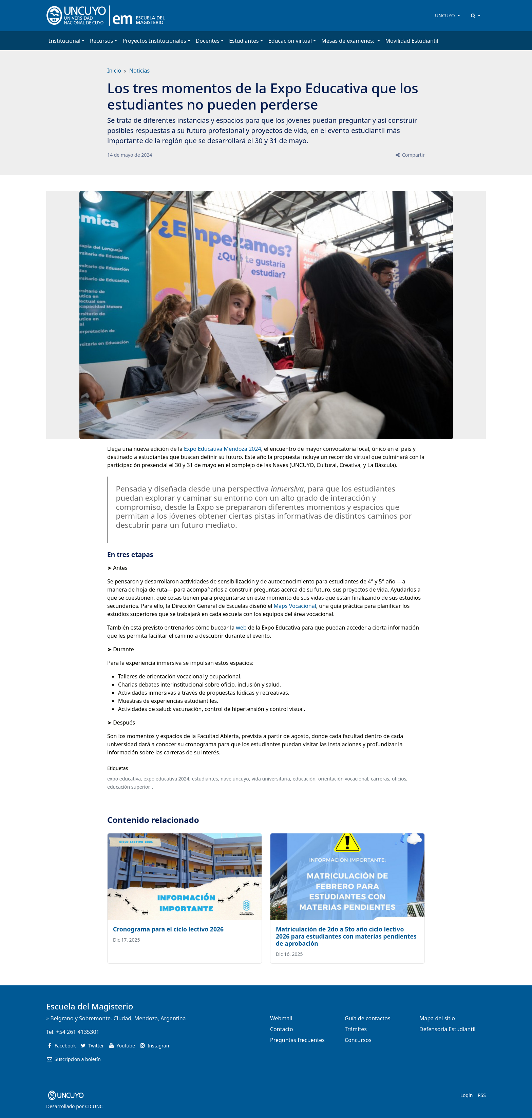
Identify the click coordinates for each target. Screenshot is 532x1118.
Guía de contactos (368, 1018)
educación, (305, 778)
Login (466, 1095)
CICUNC (94, 1106)
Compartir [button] (410, 155)
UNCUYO (445, 15)
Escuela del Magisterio (89, 1006)
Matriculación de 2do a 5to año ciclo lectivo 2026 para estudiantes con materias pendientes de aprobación (346, 936)
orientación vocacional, (343, 778)
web (241, 627)
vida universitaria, (271, 778)
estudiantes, (205, 778)
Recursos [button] (101, 40)
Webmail (281, 1018)
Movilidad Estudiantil (411, 40)
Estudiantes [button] (244, 40)
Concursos (358, 1040)
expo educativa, (124, 778)
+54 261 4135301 (77, 1032)
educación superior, (129, 787)
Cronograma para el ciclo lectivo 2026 (168, 929)
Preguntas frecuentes (297, 1040)
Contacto (281, 1029)
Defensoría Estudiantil (447, 1029)
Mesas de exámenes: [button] (348, 40)
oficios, (399, 778)
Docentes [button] (208, 40)
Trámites (356, 1029)
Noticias (139, 70)
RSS (482, 1095)
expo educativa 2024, (167, 778)
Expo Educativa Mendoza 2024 (222, 448)
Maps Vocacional (295, 606)
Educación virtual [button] (290, 40)
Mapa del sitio (437, 1018)
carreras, (381, 778)
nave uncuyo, (235, 778)
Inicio (114, 70)
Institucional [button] (64, 40)
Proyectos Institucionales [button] (154, 40)
